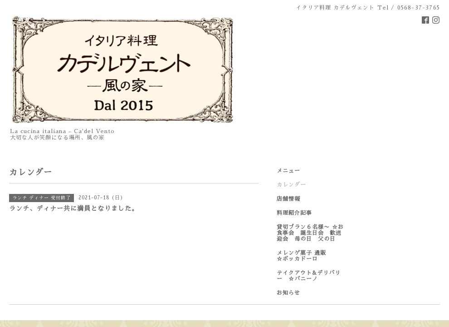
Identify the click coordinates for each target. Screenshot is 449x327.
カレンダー (291, 185)
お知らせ (288, 293)
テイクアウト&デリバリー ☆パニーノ (309, 276)
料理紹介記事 (294, 213)
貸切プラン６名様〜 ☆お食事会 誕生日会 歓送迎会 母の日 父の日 (310, 233)
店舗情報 (288, 199)
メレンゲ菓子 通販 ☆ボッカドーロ (310, 256)
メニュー (288, 170)
